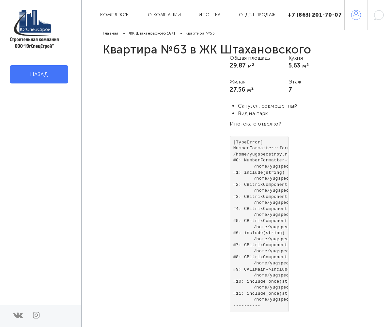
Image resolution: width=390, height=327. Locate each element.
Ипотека (210, 15)
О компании (164, 15)
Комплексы (115, 15)
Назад (39, 74)
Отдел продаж (257, 15)
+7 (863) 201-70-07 (315, 15)
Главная (110, 33)
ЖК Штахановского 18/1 (152, 33)
